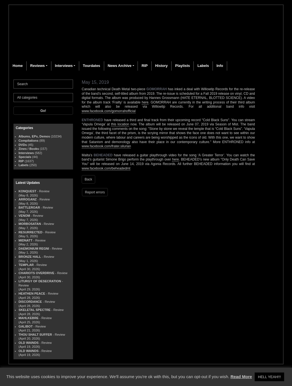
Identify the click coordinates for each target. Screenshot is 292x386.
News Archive (119, 66)
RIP (145, 66)
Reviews (37, 66)
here (145, 102)
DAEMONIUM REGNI (34, 248)
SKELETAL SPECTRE (35, 309)
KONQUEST (27, 191)
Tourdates (91, 66)
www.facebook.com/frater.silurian (106, 146)
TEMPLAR (26, 265)
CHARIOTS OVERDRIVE (36, 273)
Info (219, 66)
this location (120, 124)
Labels (203, 66)
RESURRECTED (30, 232)
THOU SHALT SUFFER (35, 334)
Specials (25, 157)
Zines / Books (29, 148)
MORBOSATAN (30, 223)
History (161, 66)
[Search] (43, 84)
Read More (241, 376)
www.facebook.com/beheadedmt (106, 168)
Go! (43, 111)
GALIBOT (26, 326)
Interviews (64, 66)
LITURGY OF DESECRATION (40, 281)
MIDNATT (26, 240)
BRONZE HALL (30, 256)
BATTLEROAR (29, 207)
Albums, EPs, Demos (34, 136)
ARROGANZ (28, 199)
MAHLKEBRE (28, 318)
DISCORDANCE (30, 301)
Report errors (95, 192)
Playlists (182, 66)
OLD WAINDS (28, 342)
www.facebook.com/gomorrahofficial (109, 111)
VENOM (24, 215)
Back (88, 179)
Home (18, 66)
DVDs (23, 144)
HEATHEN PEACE (32, 293)
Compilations (28, 140)
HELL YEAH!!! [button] (269, 377)
